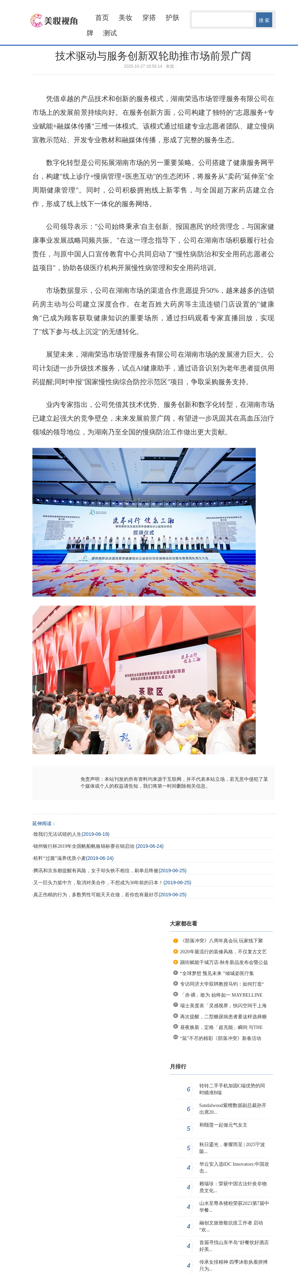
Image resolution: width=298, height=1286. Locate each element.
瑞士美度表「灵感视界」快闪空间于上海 (223, 1005)
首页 (102, 17)
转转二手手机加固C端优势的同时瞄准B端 (232, 1089)
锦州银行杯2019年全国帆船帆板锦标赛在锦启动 (84, 846)
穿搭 (149, 17)
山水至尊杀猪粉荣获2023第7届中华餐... (234, 1207)
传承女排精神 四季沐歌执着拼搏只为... (233, 1266)
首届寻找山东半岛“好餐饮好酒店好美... (234, 1246)
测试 (110, 33)
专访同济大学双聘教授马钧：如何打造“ (222, 984)
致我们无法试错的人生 (57, 834)
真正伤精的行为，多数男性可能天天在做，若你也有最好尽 (95, 894)
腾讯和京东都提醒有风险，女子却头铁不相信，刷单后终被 (95, 870)
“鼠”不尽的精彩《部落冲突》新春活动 (220, 1038)
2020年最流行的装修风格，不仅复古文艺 (223, 951)
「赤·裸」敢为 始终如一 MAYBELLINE (221, 995)
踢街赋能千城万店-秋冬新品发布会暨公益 (224, 962)
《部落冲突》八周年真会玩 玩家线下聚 (221, 940)
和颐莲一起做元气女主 (223, 1125)
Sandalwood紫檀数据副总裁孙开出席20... (232, 1109)
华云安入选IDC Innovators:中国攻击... (234, 1168)
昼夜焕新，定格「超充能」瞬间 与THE (221, 1027)
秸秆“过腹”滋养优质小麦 (59, 858)
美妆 (125, 17)
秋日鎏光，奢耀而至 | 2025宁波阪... (232, 1148)
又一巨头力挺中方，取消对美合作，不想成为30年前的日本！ (98, 882)
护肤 (172, 17)
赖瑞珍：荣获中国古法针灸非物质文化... (233, 1187)
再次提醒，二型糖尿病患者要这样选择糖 (223, 1016)
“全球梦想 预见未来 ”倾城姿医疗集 (217, 973)
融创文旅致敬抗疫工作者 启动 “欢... (231, 1226)
